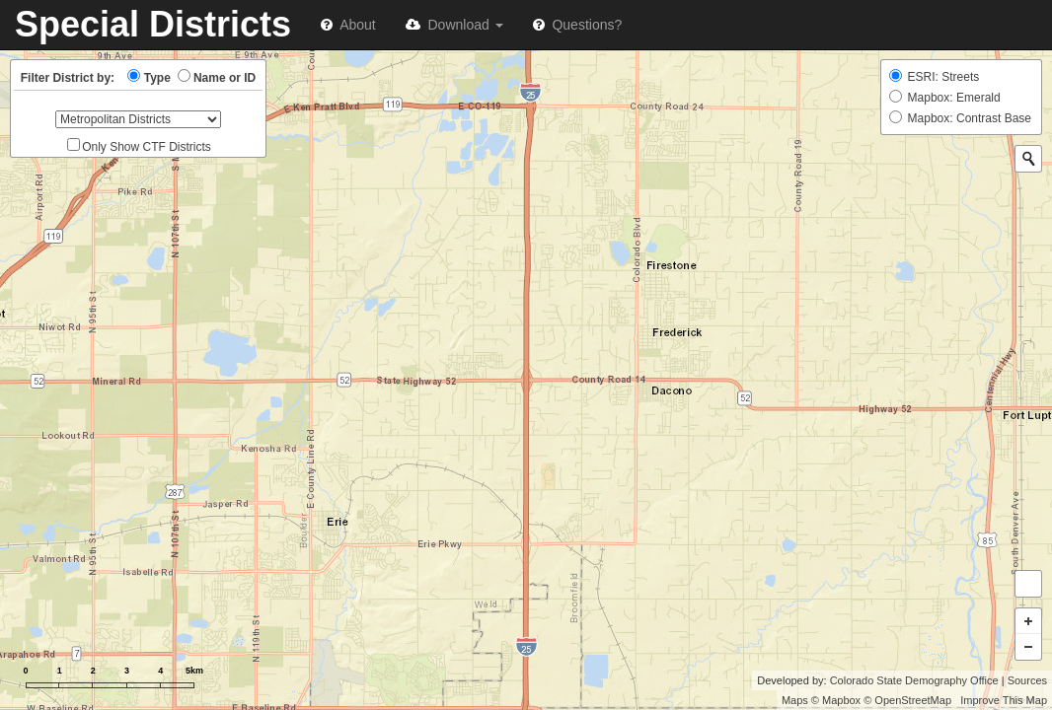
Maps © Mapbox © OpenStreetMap (866, 700)
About (348, 25)
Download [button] (454, 25)
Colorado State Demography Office (914, 680)
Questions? (578, 25)
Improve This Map (1003, 700)
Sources (1027, 680)
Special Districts (153, 24)
